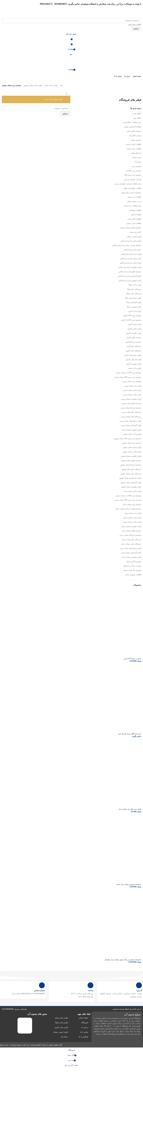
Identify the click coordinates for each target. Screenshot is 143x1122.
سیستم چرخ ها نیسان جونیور (130, 465)
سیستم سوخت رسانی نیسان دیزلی (128, 509)
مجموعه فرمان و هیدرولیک (131, 193)
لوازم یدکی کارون (134, 311)
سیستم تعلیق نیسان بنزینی (131, 403)
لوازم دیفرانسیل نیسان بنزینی (130, 421)
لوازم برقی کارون (134, 324)
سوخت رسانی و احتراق (132, 566)
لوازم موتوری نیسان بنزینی (131, 430)
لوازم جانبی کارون (134, 329)
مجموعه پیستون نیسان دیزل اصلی (128, 884)
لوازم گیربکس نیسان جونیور (131, 482)
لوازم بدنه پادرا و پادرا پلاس (131, 254)
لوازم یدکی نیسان (50, 85)
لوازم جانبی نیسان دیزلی (132, 522)
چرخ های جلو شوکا (134, 289)
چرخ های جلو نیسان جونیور (131, 469)
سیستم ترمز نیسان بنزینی (131, 381)
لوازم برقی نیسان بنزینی (132, 390)
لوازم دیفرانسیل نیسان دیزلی (130, 548)
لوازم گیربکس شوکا (133, 302)
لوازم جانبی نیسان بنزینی (132, 395)
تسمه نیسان (136, 157)
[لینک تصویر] (25, 1025)
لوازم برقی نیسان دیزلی (132, 518)
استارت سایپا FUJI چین (132, 659)
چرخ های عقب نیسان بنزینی (131, 416)
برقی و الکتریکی (135, 135)
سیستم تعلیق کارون (134, 337)
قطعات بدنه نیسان (134, 197)
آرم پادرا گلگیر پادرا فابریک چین (129, 734)
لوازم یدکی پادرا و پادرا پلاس (130, 241)
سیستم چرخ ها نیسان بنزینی (131, 408)
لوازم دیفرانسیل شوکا (133, 298)
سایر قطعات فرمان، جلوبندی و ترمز (127, 184)
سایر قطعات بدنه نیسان (132, 206)
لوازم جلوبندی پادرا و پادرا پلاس (129, 267)
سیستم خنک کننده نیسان (132, 570)
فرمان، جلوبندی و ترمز (132, 179)
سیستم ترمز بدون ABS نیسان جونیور (127, 438)
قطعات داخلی (136, 215)
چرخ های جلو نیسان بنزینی (131, 412)
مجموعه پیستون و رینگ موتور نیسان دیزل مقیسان (123, 960)
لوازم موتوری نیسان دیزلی (131, 557)
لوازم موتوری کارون (133, 364)
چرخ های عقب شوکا (133, 293)
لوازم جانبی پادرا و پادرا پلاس (130, 263)
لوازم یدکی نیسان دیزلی (132, 491)
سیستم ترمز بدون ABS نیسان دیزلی (127, 500)
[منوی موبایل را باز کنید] (71, 54)
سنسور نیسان (136, 140)
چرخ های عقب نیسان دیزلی (131, 544)
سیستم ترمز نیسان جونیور (131, 443)
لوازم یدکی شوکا (135, 285)
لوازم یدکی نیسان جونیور (33, 85)
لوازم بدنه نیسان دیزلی (132, 513)
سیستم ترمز (136, 166)
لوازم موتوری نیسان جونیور (131, 487)
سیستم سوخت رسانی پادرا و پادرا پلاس (126, 245)
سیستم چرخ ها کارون (133, 342)
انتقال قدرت (136, 113)
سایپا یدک (137, 162)
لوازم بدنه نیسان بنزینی (132, 386)
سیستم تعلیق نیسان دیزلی (131, 531)
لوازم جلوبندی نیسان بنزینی (131, 399)
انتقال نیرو (137, 118)
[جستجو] (71, 20)
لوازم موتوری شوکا (134, 307)
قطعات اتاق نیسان (134, 219)
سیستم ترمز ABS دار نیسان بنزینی (128, 373)
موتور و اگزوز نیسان (133, 561)
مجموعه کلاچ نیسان (134, 131)
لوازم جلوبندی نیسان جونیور (131, 456)
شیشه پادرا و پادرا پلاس (132, 250)
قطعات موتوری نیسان (133, 575)
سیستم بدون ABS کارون (132, 315)
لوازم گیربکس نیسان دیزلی (131, 553)
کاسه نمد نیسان (135, 232)
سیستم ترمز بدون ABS (132, 175)
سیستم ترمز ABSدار (133, 171)
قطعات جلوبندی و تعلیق (132, 188)
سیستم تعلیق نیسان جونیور (131, 460)
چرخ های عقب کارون (133, 351)
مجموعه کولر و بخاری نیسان (130, 228)
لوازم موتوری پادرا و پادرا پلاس (130, 280)
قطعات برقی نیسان (134, 149)
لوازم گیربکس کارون (133, 359)
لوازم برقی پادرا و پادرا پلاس (130, 258)
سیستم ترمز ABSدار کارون (131, 320)
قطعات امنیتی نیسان (133, 144)
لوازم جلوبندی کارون (133, 333)
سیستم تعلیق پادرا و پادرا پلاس (130, 272)
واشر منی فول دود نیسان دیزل (130, 809)
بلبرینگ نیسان (136, 153)
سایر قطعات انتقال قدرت (131, 122)
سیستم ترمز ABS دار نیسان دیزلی (128, 496)
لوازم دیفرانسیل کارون (132, 355)
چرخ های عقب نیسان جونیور (130, 474)
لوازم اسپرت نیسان (134, 236)
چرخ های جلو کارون (134, 346)
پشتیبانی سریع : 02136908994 (14, 1009)
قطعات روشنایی (135, 210)
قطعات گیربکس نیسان (132, 127)
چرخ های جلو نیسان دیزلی (131, 539)
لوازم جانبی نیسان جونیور (132, 452)
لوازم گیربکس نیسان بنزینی (131, 425)
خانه (61, 85)
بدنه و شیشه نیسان (134, 201)
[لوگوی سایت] (133, 14)
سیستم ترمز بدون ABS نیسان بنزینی (127, 377)
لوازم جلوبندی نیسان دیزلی (131, 526)
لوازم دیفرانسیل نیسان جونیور (130, 478)
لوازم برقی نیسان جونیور (132, 447)
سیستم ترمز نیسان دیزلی (131, 504)
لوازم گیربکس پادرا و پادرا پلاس (129, 276)
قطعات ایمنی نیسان (134, 223)
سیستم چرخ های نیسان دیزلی (130, 535)
